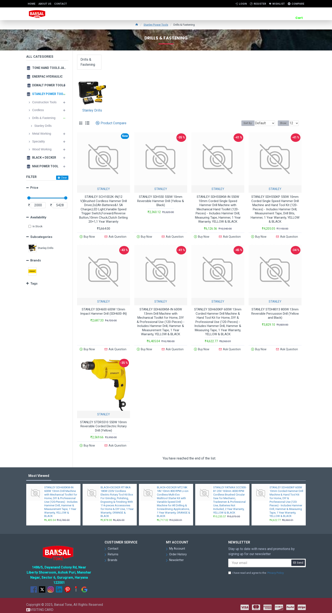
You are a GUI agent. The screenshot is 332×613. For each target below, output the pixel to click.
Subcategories (41, 237)
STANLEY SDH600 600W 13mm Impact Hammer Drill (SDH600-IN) (103, 310)
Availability (38, 217)
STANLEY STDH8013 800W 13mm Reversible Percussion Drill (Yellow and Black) (275, 312)
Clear (64, 177)
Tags (33, 283)
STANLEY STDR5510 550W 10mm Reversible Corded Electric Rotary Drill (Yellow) (103, 424)
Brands (35, 260)
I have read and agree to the (256, 569)
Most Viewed (38, 472)
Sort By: (244, 123)
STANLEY (103, 189)
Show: (284, 123)
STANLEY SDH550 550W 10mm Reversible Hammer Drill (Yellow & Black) (160, 201)
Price (34, 188)
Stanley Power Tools (156, 24)
